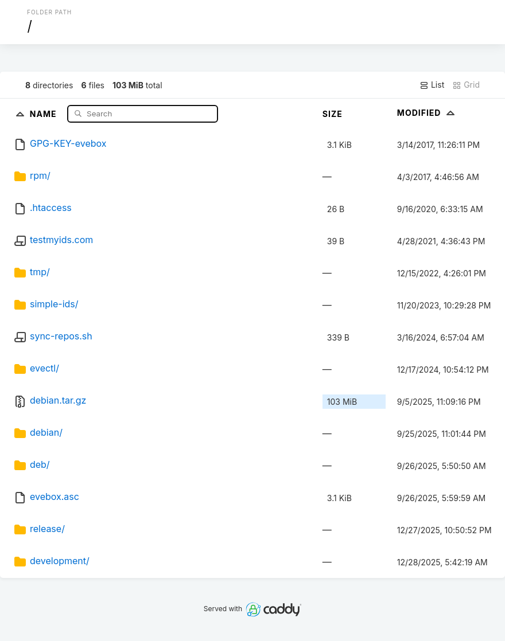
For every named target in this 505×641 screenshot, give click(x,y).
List (431, 85)
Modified (427, 113)
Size (333, 114)
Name (44, 113)
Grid (466, 85)
